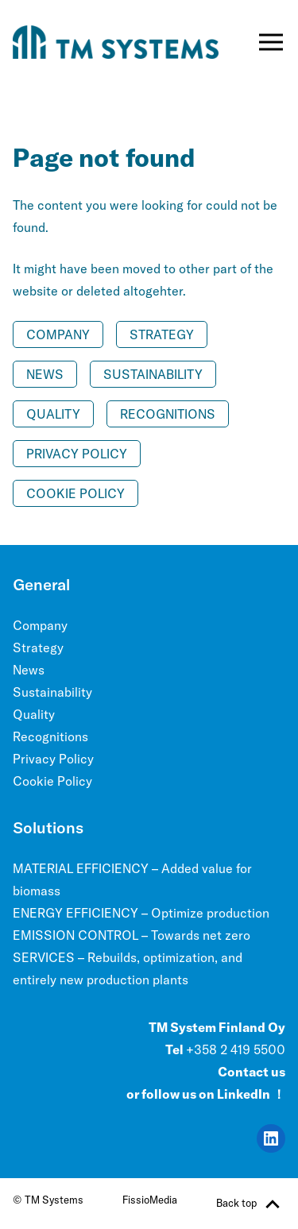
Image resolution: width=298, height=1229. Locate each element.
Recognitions (167, 414)
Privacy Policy (76, 454)
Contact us (251, 1072)
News (45, 374)
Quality (53, 414)
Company (58, 334)
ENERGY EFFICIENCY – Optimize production (141, 913)
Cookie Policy (75, 493)
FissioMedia (149, 1199)
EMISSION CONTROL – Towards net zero (131, 935)
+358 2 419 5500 (235, 1049)
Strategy (162, 334)
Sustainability (153, 374)
